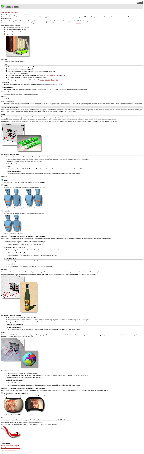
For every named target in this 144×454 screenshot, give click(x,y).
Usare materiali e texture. (8, 450)
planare (42, 80)
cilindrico (47, 80)
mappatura (52, 75)
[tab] (72, 12)
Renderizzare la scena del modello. (10, 448)
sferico (52, 80)
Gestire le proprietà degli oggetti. (10, 445)
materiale (78, 23)
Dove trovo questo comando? (10, 12)
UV (57, 80)
